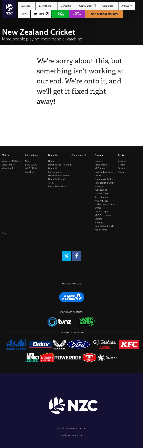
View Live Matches (11, 160)
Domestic (67, 5)
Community (87, 5)
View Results (8, 168)
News (24, 13)
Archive (126, 5)
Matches (26, 5)
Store (41, 13)
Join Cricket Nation (104, 14)
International (46, 5)
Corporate (108, 5)
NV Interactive (75, 435)
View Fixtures (8, 164)
